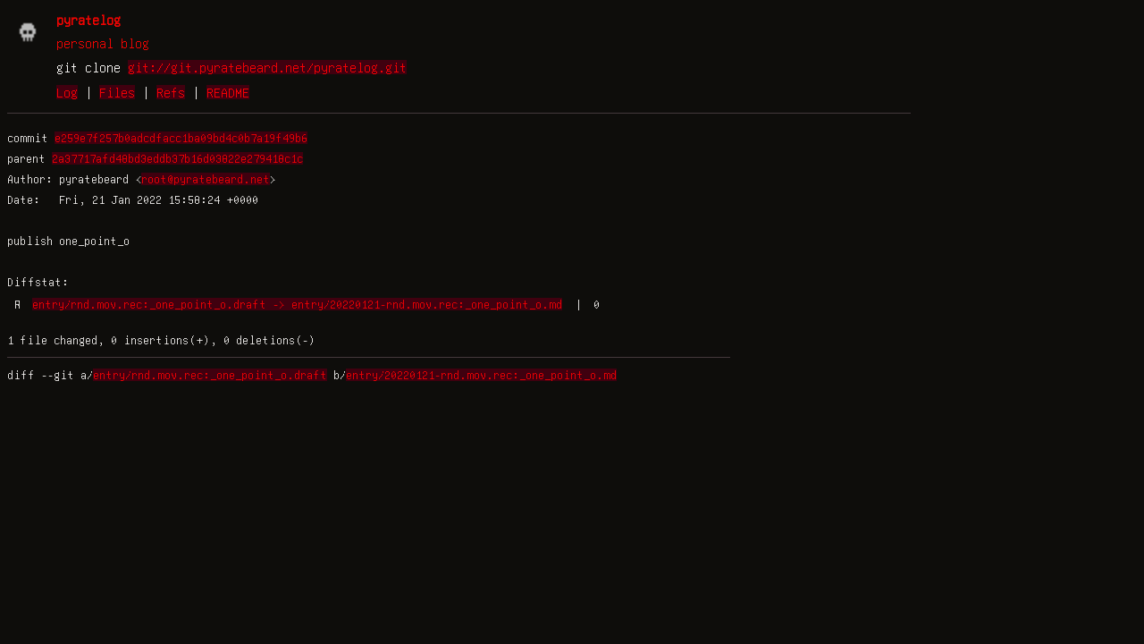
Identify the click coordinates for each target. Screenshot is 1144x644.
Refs (170, 92)
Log (67, 92)
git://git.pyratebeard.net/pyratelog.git (267, 67)
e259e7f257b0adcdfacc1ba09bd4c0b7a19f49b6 (181, 137)
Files (117, 92)
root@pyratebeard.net (205, 179)
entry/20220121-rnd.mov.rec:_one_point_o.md (481, 375)
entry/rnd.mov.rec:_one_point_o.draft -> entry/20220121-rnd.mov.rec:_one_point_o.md (297, 304)
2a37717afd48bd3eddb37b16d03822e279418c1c (177, 158)
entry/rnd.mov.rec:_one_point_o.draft (210, 375)
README (227, 92)
